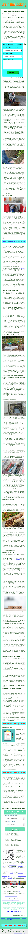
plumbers (4, 866)
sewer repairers (19, 863)
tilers (23, 872)
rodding (18, 559)
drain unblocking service (15, 217)
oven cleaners (13, 865)
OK (24, 933)
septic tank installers (16, 873)
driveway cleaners (13, 867)
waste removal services (8, 868)
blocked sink (20, 212)
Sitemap (3, 918)
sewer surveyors (5, 876)
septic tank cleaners (16, 871)
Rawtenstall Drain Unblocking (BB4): (11, 17)
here (20, 288)
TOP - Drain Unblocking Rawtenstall (10, 900)
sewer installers (20, 870)
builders (10, 878)
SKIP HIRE (10, 872)
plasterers (20, 877)
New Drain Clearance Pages (13, 918)
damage (24, 116)
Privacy (25, 922)
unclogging (23, 218)
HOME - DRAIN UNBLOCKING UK (14, 911)
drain (19, 79)
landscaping (20, 866)
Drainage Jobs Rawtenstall (11, 896)
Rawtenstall (23, 268)
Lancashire (11, 764)
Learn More (18, 933)
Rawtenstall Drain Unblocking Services (13, 808)
